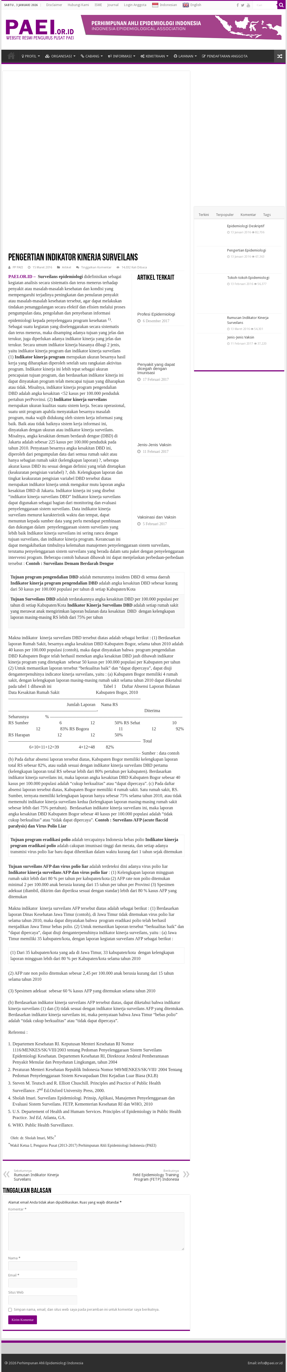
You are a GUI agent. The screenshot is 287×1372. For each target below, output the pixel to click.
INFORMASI (120, 56)
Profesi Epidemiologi (156, 314)
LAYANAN (183, 56)
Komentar (17, 1209)
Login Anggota (135, 5)
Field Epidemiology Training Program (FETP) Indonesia (150, 1175)
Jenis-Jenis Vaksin (154, 444)
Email (13, 1275)
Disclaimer (54, 5)
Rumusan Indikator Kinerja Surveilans (42, 1175)
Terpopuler (225, 215)
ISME (98, 5)
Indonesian (164, 5)
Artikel (66, 267)
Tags (267, 215)
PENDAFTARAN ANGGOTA (225, 56)
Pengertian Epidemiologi (246, 250)
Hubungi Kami (78, 5)
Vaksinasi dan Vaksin (156, 517)
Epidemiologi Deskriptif (245, 226)
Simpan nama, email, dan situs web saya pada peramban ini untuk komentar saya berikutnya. (86, 1309)
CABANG (90, 56)
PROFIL (29, 56)
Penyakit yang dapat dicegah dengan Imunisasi (156, 368)
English (192, 5)
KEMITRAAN (153, 56)
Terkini (204, 215)
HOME (11, 55)
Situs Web (16, 1292)
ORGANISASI (58, 56)
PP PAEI (18, 267)
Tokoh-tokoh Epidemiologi (248, 278)
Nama (14, 1258)
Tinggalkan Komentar (96, 267)
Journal (113, 5)
